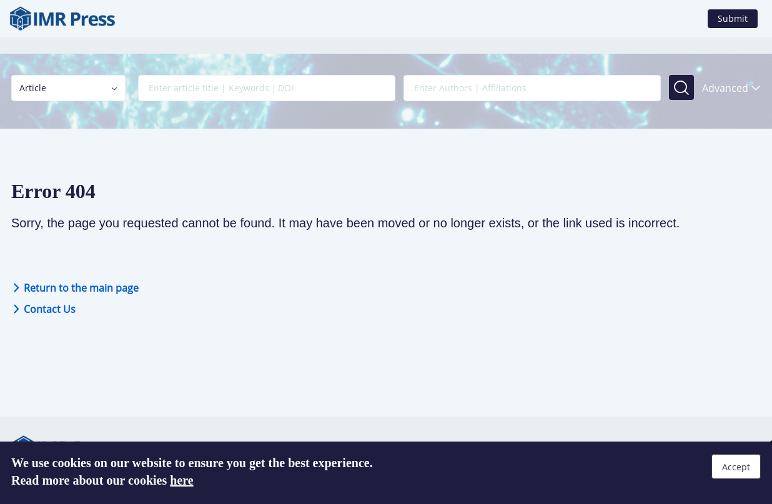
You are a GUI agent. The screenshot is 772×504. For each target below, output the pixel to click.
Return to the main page (75, 288)
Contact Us (43, 309)
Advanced (731, 88)
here (181, 480)
